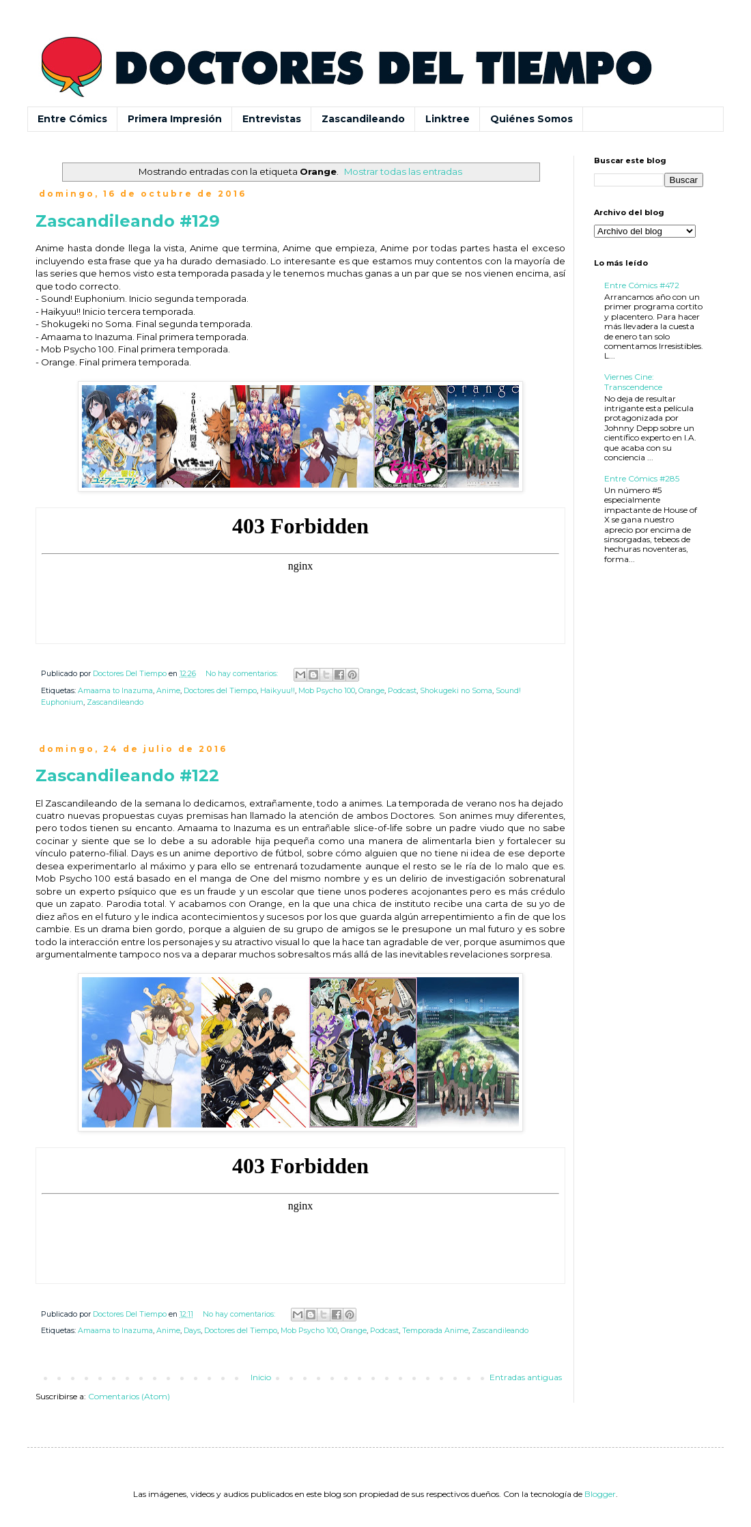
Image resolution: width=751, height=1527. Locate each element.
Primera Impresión (175, 119)
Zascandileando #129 (128, 221)
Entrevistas (271, 119)
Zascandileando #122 (127, 775)
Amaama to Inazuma (115, 690)
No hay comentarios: (243, 673)
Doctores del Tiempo (220, 690)
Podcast (402, 690)
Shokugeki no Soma (456, 690)
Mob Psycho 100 (326, 690)
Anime (168, 690)
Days (192, 1330)
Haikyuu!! (277, 690)
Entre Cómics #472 (641, 285)
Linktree (447, 119)
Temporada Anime (435, 1330)
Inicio (261, 1377)
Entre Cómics (72, 119)
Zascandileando (363, 119)
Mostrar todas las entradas (403, 171)
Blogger (600, 1494)
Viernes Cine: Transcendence (633, 381)
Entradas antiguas (526, 1377)
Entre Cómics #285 (641, 478)
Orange (371, 690)
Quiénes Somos (531, 119)
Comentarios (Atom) (129, 1396)
